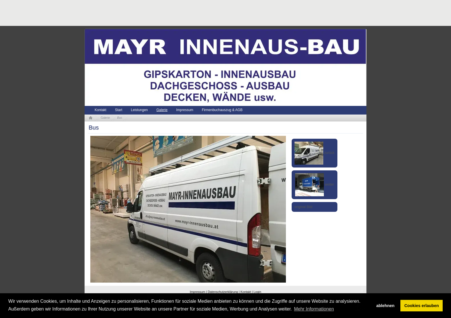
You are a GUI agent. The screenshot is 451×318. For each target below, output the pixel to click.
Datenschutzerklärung (223, 292)
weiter (314, 184)
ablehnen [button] (385, 305)
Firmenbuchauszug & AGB (222, 110)
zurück (315, 153)
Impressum (184, 110)
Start (118, 110)
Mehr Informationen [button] (314, 308)
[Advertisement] (189, 13)
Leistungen (139, 110)
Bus (119, 117)
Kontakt (100, 110)
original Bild (303, 207)
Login (257, 292)
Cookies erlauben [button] (421, 305)
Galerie (162, 110)
